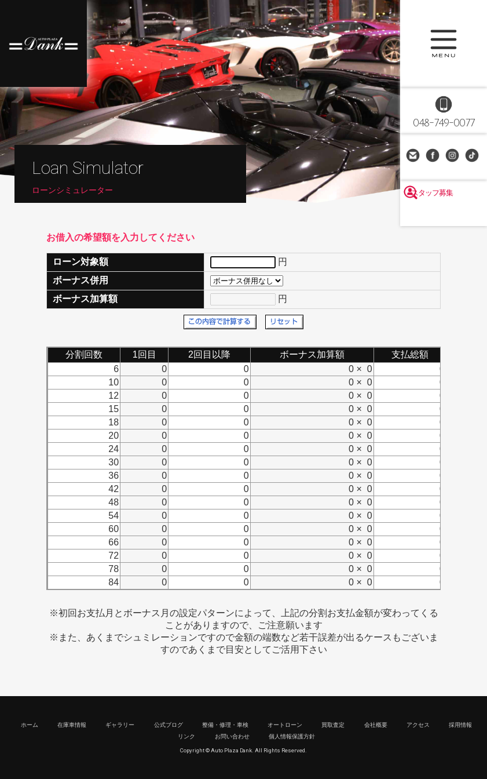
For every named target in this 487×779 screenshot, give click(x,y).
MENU (443, 43)
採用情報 (460, 725)
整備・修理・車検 (225, 725)
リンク (186, 736)
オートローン (285, 725)
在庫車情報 (71, 725)
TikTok (473, 156)
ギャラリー (119, 725)
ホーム (29, 725)
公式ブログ (168, 725)
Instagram (453, 156)
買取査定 (333, 725)
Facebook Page (434, 156)
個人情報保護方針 (292, 736)
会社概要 (375, 725)
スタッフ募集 (443, 215)
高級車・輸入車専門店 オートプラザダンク (43, 43)
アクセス (418, 725)
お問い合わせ (414, 156)
